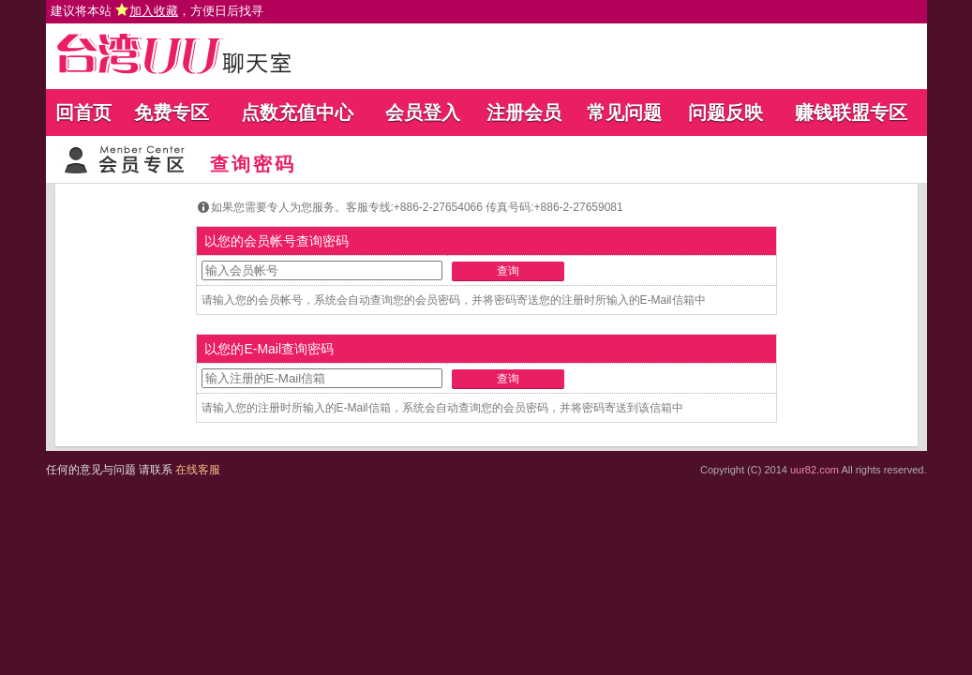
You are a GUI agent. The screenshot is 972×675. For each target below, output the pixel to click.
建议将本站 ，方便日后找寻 (157, 11)
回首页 (83, 112)
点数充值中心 (297, 112)
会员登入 (422, 112)
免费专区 (171, 112)
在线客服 (197, 469)
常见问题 (624, 112)
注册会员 (523, 112)
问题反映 (725, 112)
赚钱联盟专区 (851, 112)
